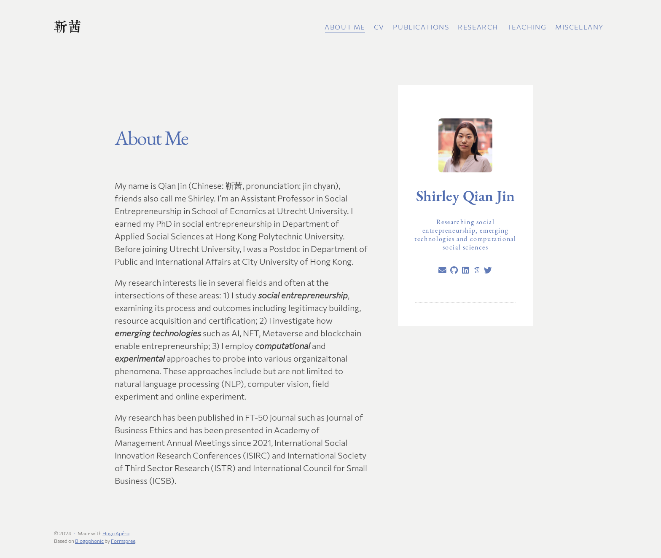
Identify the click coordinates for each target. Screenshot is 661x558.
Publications (421, 27)
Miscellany (579, 27)
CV (379, 27)
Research (478, 27)
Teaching (527, 27)
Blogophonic (89, 541)
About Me (345, 27)
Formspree (123, 541)
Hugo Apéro (115, 533)
